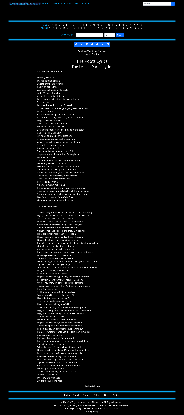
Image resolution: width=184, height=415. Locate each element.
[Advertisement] (79, 13)
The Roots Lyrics (92, 386)
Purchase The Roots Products (92, 51)
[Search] (157, 4)
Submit (68, 3)
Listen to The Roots (92, 54)
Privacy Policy (92, 411)
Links (77, 3)
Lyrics (67, 395)
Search (46, 3)
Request (57, 3)
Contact (86, 3)
